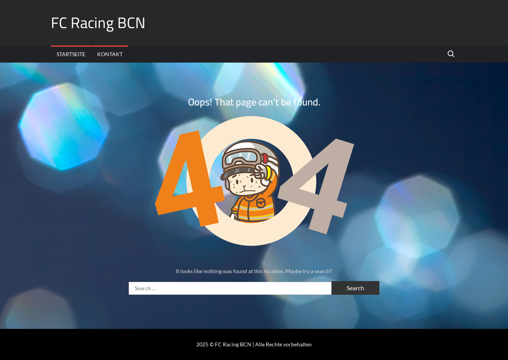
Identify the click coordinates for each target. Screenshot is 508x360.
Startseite (71, 54)
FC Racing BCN (98, 22)
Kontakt (110, 54)
